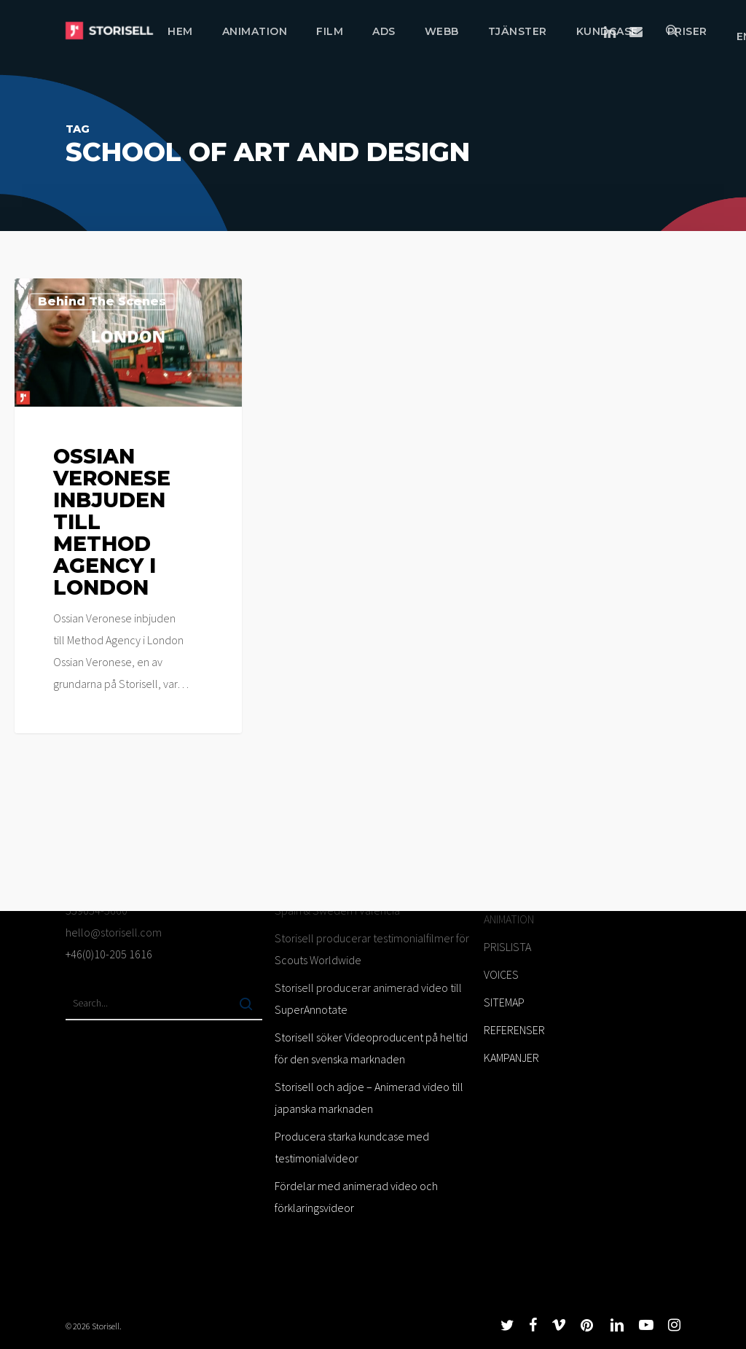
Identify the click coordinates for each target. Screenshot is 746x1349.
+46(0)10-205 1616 (109, 954)
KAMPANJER (511, 1057)
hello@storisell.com (114, 932)
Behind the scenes (102, 301)
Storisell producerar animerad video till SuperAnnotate (368, 998)
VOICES (501, 974)
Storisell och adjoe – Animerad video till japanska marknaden (369, 1097)
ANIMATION (509, 919)
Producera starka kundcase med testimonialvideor (352, 1147)
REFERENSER (514, 1029)
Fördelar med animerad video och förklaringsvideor (356, 1196)
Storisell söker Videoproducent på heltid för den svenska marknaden (371, 1048)
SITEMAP (504, 1002)
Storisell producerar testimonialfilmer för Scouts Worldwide (372, 949)
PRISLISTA (507, 946)
